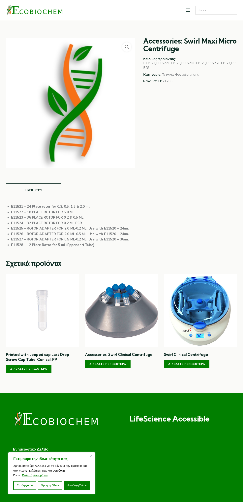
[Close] (91, 455)
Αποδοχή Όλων (76, 485)
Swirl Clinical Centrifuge (186, 354)
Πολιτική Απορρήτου (34, 475)
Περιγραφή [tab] (33, 189)
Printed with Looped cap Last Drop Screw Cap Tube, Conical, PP (37, 357)
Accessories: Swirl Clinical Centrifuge (118, 354)
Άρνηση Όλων (50, 485)
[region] (51, 473)
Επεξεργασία (25, 485)
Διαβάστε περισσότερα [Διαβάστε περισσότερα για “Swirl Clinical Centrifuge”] (186, 363)
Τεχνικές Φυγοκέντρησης (180, 74)
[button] (126, 47)
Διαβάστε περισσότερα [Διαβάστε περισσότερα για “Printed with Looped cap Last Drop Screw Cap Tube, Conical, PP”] (28, 368)
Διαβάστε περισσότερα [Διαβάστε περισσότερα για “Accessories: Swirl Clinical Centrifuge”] (107, 363)
